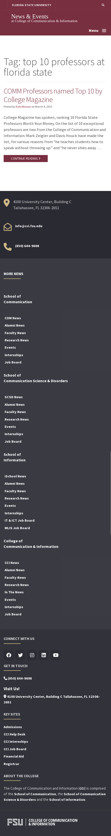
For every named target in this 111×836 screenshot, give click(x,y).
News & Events (29, 16)
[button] (103, 5)
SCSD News (14, 397)
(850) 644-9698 (27, 246)
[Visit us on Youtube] (55, 655)
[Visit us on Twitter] (20, 655)
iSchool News (15, 476)
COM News (13, 318)
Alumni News (15, 325)
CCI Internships (16, 741)
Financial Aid (14, 756)
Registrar (11, 764)
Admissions (13, 727)
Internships (14, 355)
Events (10, 347)
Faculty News (15, 333)
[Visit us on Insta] (32, 655)
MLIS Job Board (17, 528)
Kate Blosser (23, 106)
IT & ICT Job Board (20, 520)
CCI (81, 788)
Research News (17, 340)
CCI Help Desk (14, 734)
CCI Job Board (15, 749)
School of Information (67, 799)
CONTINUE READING (25, 158)
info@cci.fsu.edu (28, 226)
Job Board (13, 362)
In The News (14, 592)
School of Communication (35, 794)
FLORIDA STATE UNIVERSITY (31, 5)
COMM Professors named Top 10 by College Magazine (53, 95)
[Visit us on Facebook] (9, 655)
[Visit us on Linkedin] (44, 655)
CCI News (12, 562)
